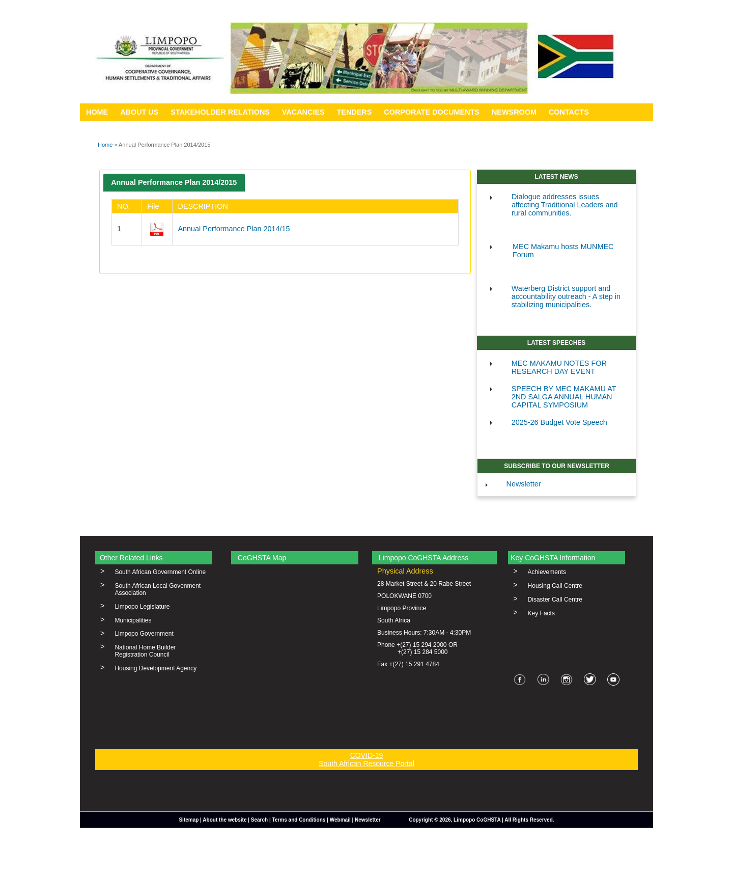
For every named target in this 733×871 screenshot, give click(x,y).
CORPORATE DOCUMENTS (432, 112)
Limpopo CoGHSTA (477, 820)
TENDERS (354, 112)
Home (105, 145)
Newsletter (523, 484)
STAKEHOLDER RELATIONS (220, 112)
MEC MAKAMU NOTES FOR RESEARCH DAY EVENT (559, 367)
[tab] (174, 183)
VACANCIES (303, 112)
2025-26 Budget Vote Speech (559, 422)
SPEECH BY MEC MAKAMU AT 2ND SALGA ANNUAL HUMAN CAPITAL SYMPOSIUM (564, 397)
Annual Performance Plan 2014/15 (234, 229)
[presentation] (174, 182)
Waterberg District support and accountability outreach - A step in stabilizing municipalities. (566, 296)
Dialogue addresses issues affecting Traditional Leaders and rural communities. (565, 205)
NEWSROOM (514, 112)
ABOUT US (139, 112)
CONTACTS (569, 112)
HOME (97, 112)
